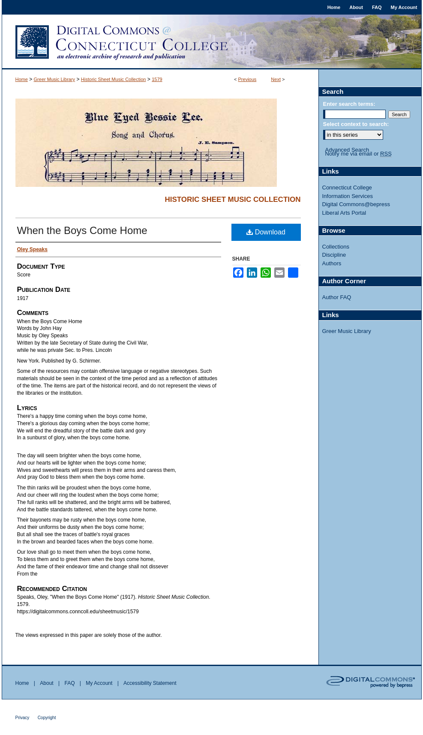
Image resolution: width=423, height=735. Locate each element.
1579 (157, 79)
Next (276, 79)
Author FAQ (336, 297)
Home (21, 79)
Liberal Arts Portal (344, 213)
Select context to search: (356, 124)
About (46, 683)
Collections (336, 246)
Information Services (347, 196)
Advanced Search (347, 150)
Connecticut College (347, 187)
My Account (99, 683)
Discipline (334, 255)
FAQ (69, 683)
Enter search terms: (349, 104)
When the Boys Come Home (82, 230)
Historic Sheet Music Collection (113, 79)
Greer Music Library (54, 79)
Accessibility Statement (149, 683)
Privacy (22, 717)
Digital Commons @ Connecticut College (212, 42)
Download (265, 232)
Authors (332, 263)
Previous (247, 79)
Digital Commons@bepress (356, 204)
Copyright (47, 717)
